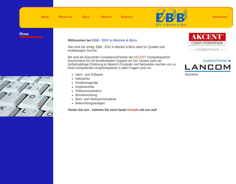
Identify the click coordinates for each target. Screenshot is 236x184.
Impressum (220, 17)
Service (106, 17)
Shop (85, 17)
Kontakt (127, 17)
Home (45, 17)
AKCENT (140, 57)
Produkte (65, 17)
